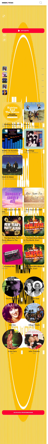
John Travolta (34, 351)
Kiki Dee (12, 325)
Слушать (23, 31)
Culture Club (34, 299)
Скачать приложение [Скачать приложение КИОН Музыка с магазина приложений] (23, 412)
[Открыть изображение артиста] (3, 16)
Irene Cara (12, 351)
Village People (34, 325)
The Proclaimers (12, 299)
